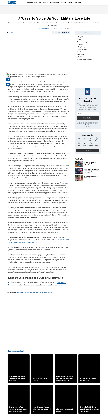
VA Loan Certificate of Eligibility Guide (90, 163)
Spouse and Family (44, 28)
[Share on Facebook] (53, 32)
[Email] (59, 32)
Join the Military (54, 2)
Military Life (77, 2)
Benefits (63, 2)
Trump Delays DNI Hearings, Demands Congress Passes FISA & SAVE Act (91, 170)
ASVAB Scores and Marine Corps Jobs (91, 177)
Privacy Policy (85, 124)
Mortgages (37, 2)
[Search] (90, 2)
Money (45, 2)
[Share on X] (56, 32)
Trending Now (79, 159)
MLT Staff (11, 32)
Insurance (30, 2)
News (70, 2)
